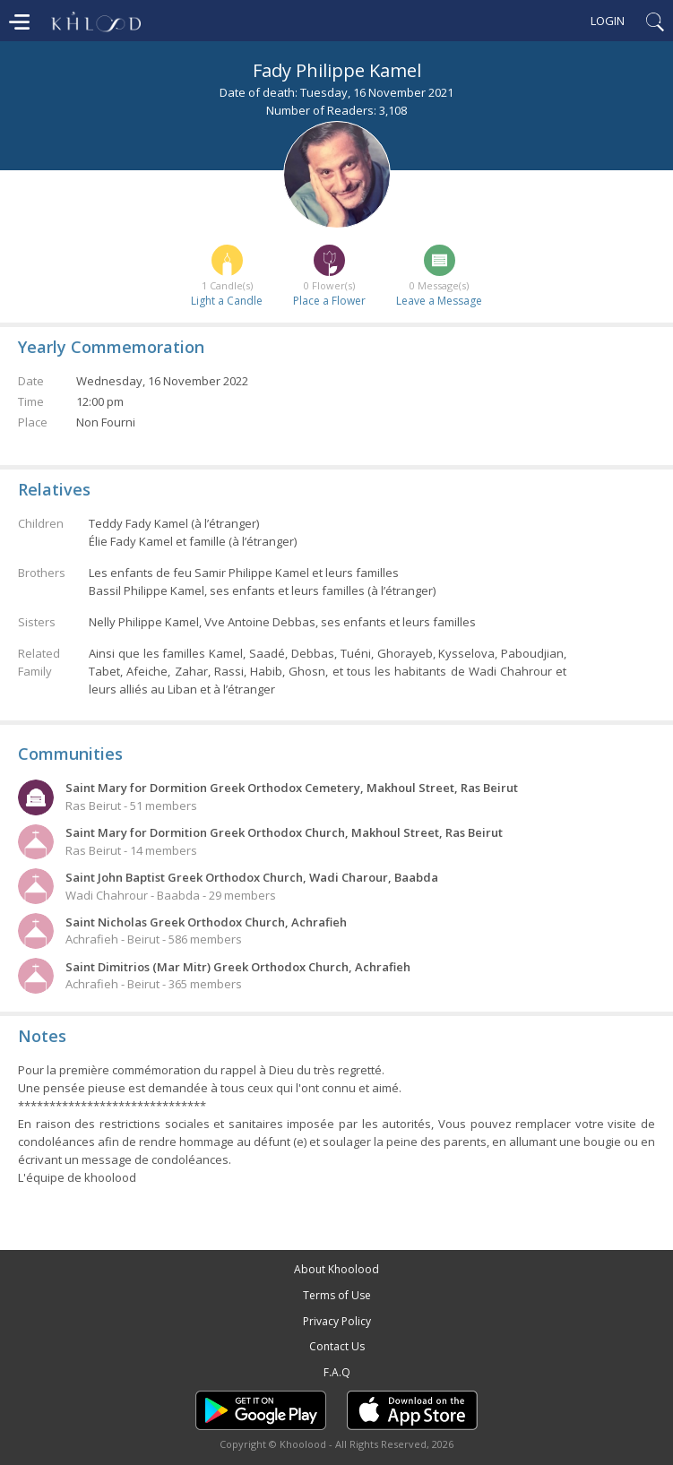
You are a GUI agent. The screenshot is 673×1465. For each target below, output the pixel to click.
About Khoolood (336, 1269)
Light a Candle (227, 300)
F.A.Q (337, 1372)
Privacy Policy (337, 1321)
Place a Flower (329, 300)
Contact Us (337, 1346)
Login (608, 21)
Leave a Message (439, 300)
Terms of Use (337, 1295)
